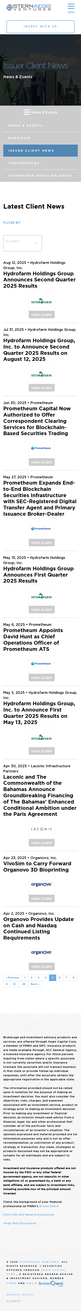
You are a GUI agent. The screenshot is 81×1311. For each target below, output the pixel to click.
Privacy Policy (20, 1295)
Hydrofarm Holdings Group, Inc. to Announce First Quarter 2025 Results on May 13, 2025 (39, 713)
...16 (23, 984)
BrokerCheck (49, 1206)
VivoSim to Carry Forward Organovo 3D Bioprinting (37, 866)
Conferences (24, 163)
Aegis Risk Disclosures (20, 1223)
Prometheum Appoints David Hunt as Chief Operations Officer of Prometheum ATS (33, 639)
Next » (35, 984)
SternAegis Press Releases (40, 176)
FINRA (11, 1283)
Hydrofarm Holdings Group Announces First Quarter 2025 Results (38, 575)
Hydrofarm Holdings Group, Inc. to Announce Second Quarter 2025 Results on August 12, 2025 (39, 350)
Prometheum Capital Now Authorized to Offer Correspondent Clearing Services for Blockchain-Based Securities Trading (37, 421)
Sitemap (13, 1301)
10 (14, 984)
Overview (19, 138)
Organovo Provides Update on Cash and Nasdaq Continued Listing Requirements (38, 928)
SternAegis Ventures (39, 1261)
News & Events (40, 112)
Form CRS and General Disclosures (28, 1214)
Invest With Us (40, 26)
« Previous (12, 977)
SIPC (30, 1283)
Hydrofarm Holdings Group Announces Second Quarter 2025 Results (39, 280)
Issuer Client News (31, 150)
